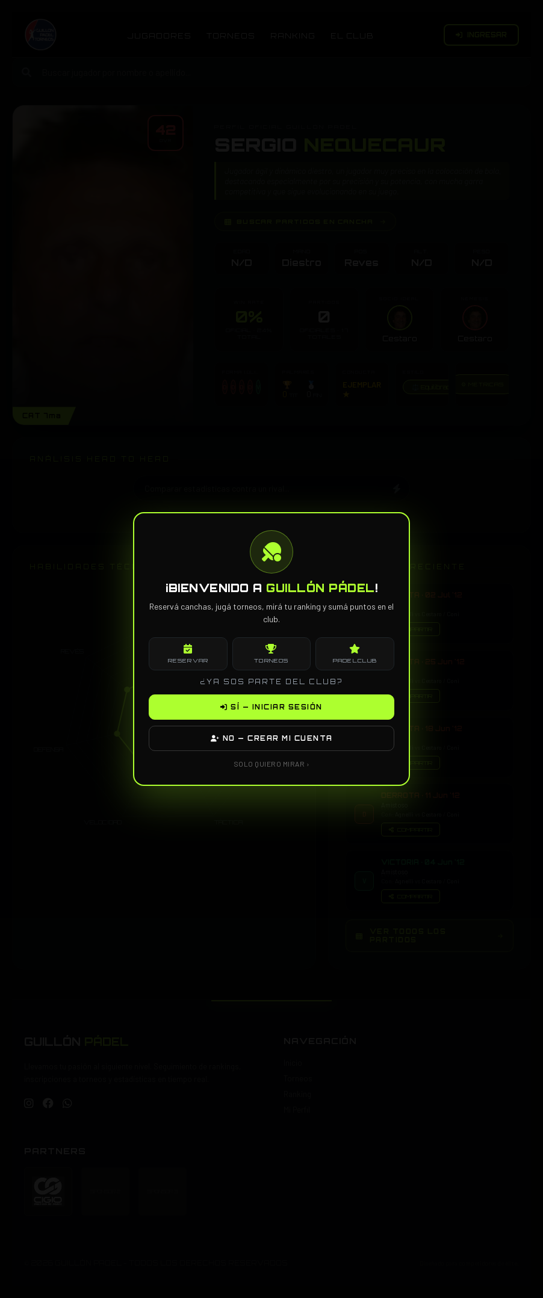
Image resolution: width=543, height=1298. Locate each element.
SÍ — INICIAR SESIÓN (271, 707)
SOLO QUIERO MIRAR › (272, 763)
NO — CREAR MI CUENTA (272, 738)
